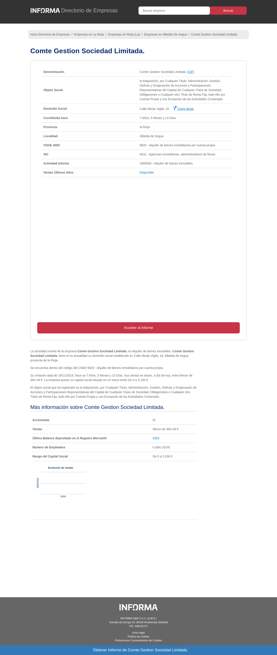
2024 (156, 438)
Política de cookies (138, 636)
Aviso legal (138, 632)
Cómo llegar (183, 109)
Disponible (147, 172)
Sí (154, 420)
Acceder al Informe (138, 328)
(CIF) (190, 72)
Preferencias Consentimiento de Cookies (138, 640)
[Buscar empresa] (174, 10)
